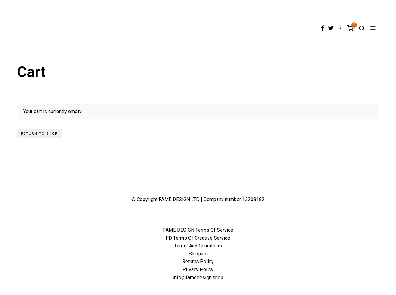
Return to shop (39, 134)
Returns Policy (198, 261)
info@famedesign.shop (198, 277)
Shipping (198, 254)
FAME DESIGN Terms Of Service (198, 230)
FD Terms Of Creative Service (198, 238)
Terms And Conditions (198, 246)
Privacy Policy (198, 269)
